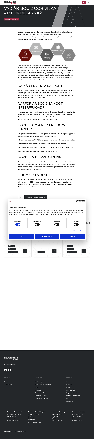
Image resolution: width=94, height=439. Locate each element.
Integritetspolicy (70, 390)
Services (7, 377)
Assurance (7, 381)
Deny (21, 236)
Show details (77, 231)
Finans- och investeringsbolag (43, 384)
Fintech (37, 387)
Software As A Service (41, 393)
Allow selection (47, 236)
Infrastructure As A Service (42, 398)
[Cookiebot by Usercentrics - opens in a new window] (77, 201)
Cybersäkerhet (8, 384)
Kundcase (69, 384)
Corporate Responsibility (73, 395)
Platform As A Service (41, 395)
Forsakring (38, 390)
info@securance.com (10, 364)
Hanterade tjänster (40, 381)
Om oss (68, 381)
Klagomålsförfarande (72, 393)
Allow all (72, 236)
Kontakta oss (69, 401)
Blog (67, 398)
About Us (69, 377)
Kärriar (68, 387)
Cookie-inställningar (20, 431)
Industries (39, 377)
